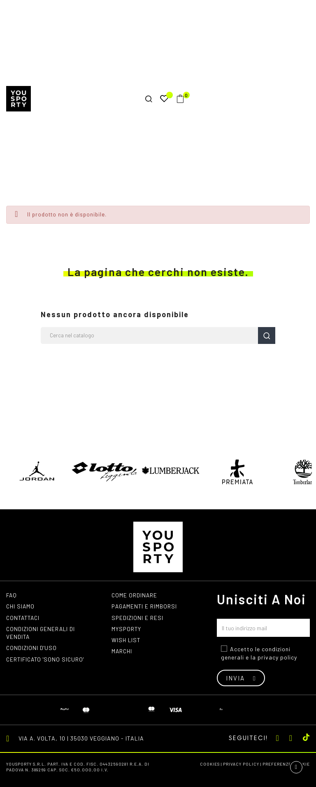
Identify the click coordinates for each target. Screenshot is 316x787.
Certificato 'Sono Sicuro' (47, 660)
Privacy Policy (241, 763)
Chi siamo (21, 606)
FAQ (12, 595)
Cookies (210, 763)
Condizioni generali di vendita (41, 633)
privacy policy (277, 657)
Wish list (127, 641)
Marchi (122, 652)
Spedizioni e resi (138, 618)
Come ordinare (135, 595)
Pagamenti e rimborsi (145, 606)
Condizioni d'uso (32, 649)
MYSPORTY (127, 629)
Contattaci (24, 618)
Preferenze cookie (286, 763)
